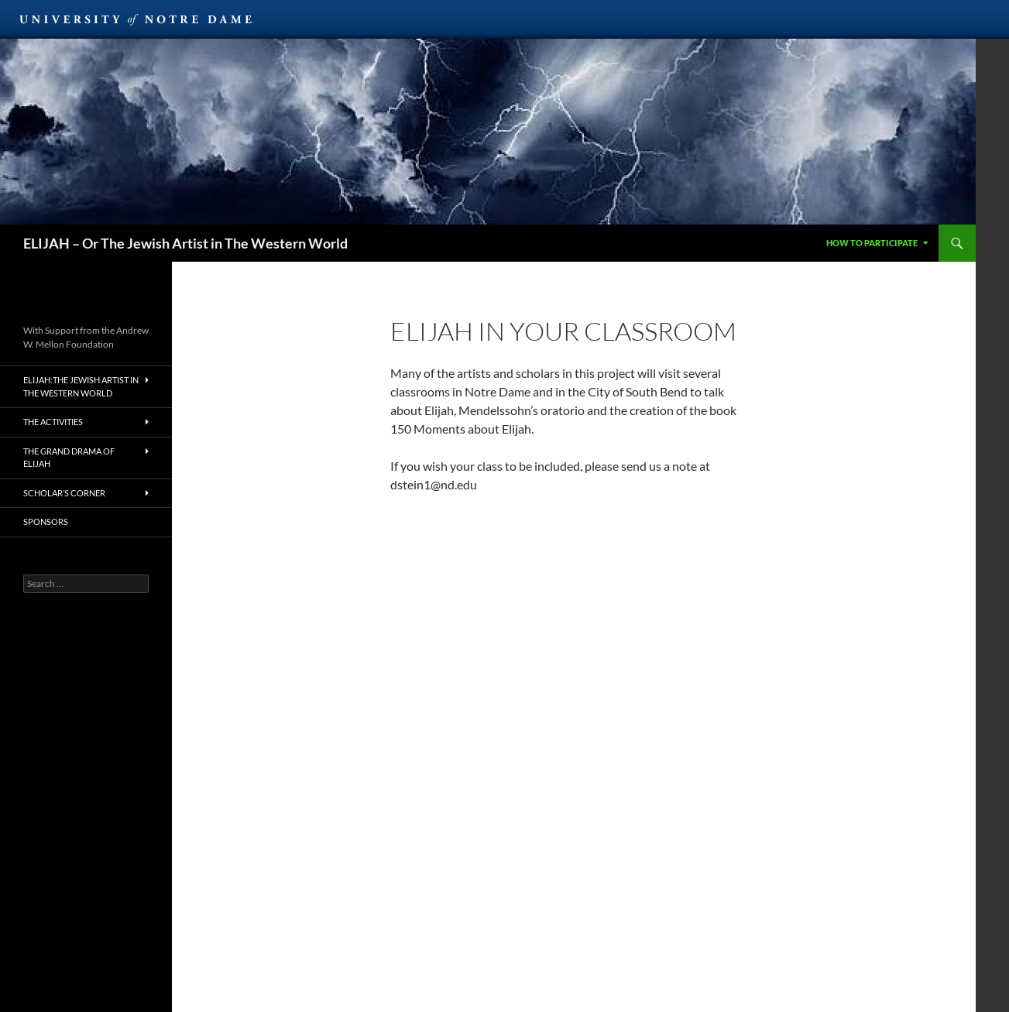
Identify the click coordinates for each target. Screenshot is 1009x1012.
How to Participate (872, 243)
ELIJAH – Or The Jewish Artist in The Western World (185, 243)
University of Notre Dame (135, 19)
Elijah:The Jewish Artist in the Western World (81, 386)
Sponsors (45, 521)
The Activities (53, 422)
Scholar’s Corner (64, 493)
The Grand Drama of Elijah (69, 457)
